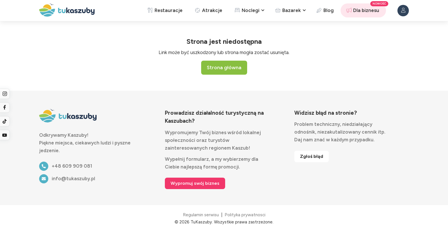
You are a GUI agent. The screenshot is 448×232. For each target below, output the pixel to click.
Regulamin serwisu (201, 214)
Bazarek (287, 10)
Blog (325, 10)
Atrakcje (208, 10)
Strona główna (224, 67)
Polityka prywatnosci (245, 214)
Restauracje (165, 10)
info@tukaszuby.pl (67, 178)
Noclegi (246, 10)
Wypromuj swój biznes (195, 183)
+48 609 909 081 (65, 166)
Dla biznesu (362, 10)
